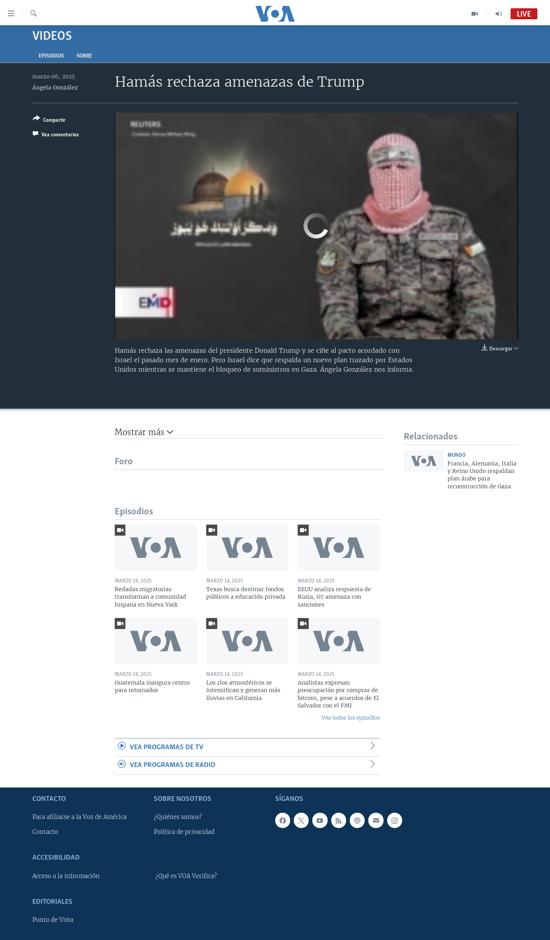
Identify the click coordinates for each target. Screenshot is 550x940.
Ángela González (55, 87)
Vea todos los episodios (351, 718)
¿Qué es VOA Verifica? (186, 875)
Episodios (51, 56)
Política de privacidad (184, 832)
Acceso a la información (66, 875)
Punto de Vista (52, 919)
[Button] (49, 121)
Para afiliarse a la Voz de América (79, 817)
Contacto (45, 832)
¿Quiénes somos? (178, 817)
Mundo (456, 455)
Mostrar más (144, 432)
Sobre (84, 56)
